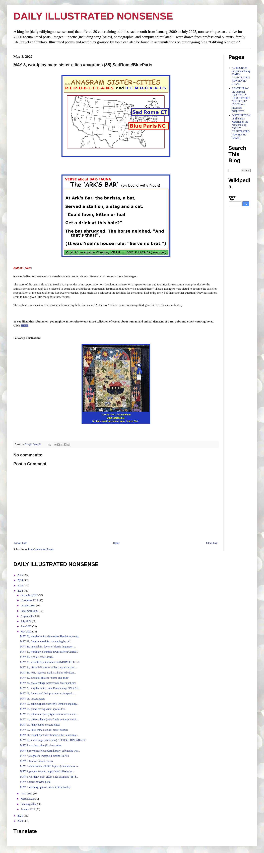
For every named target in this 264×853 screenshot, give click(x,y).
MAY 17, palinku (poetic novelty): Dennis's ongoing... (49, 703)
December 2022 (29, 595)
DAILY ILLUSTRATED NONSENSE (93, 16)
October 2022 (28, 605)
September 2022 (30, 610)
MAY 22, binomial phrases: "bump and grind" (44, 677)
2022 (21, 590)
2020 (21, 820)
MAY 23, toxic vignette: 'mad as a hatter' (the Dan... (48, 672)
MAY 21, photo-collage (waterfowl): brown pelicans (48, 682)
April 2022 (27, 793)
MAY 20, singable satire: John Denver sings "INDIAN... (50, 688)
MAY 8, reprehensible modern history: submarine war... (50, 750)
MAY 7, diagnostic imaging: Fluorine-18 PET (44, 755)
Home (116, 543)
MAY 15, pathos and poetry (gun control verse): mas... (49, 714)
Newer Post (20, 543)
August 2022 (28, 616)
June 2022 (26, 626)
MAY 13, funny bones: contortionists (40, 724)
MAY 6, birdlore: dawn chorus (36, 761)
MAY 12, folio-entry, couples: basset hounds (44, 729)
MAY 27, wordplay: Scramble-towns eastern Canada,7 (49, 651)
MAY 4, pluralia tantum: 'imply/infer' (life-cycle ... (47, 771)
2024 (21, 580)
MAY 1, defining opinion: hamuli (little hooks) (45, 787)
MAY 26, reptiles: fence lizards (36, 656)
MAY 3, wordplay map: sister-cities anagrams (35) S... (49, 776)
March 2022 (27, 798)
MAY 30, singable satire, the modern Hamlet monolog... (50, 636)
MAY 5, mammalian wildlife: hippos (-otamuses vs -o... (50, 766)
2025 (21, 575)
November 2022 (30, 600)
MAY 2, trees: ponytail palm (35, 781)
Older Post (212, 543)
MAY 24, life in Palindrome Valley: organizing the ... (48, 667)
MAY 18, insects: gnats (32, 698)
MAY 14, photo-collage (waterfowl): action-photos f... (49, 719)
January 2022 (28, 809)
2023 (21, 585)
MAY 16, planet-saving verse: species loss (42, 709)
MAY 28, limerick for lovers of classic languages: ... (48, 646)
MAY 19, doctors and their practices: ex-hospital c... (48, 693)
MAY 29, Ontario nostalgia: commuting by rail (45, 641)
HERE (24, 325)
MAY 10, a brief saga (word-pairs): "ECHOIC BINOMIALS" (53, 740)
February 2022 (29, 804)
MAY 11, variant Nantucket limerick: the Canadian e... (49, 735)
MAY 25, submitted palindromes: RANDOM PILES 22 (50, 662)
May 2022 (26, 631)
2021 (21, 815)
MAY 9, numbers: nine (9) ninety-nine (40, 745)
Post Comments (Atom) (40, 549)
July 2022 (26, 621)
